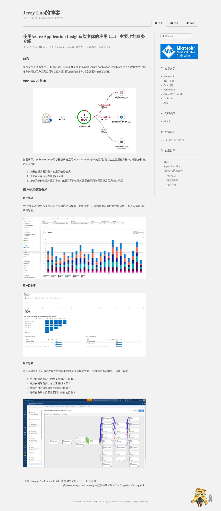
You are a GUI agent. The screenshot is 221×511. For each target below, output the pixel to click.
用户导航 (171, 184)
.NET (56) (169, 80)
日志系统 (91, 47)
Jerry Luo (97, 501)
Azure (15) (169, 76)
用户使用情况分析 (173, 170)
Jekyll (133, 501)
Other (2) (168, 85)
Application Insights (65, 47)
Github (167, 121)
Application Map (172, 166)
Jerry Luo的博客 (41, 12)
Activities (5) (170, 89)
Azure (46, 47)
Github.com (144, 501)
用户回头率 (172, 180)
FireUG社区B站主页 (174, 140)
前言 (166, 161)
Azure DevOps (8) (173, 94)
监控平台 (81, 47)
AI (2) (166, 103)
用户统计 (171, 176)
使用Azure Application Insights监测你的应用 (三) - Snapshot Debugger (103, 485)
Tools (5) (168, 98)
